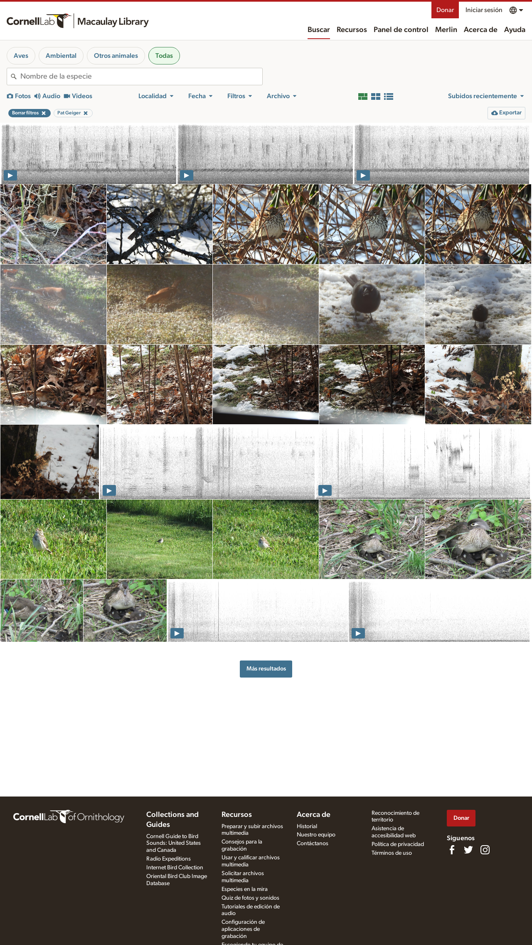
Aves (21, 55)
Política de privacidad (398, 844)
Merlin (446, 30)
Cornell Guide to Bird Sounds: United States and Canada (173, 843)
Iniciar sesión (484, 10)
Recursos (352, 30)
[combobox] (141, 76)
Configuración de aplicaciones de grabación (243, 929)
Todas (164, 55)
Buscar (319, 30)
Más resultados (266, 668)
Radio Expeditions (168, 859)
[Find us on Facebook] (452, 850)
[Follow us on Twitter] (468, 850)
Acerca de (481, 30)
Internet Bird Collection (174, 868)
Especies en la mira (245, 889)
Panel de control (401, 30)
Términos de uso (392, 853)
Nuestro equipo (316, 835)
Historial (307, 826)
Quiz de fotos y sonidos (250, 898)
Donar (445, 10)
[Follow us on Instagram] (485, 850)
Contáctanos (312, 843)
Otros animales (116, 55)
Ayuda (514, 30)
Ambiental (61, 55)
